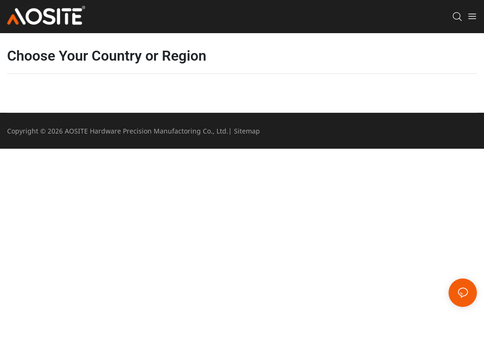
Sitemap (247, 130)
